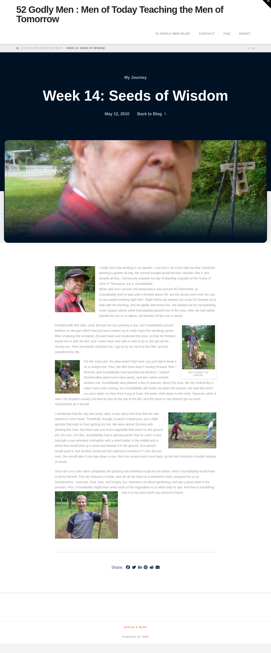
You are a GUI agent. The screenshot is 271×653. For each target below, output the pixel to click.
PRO (146, 637)
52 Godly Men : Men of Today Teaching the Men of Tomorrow (119, 14)
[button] (266, 4)
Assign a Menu (135, 627)
